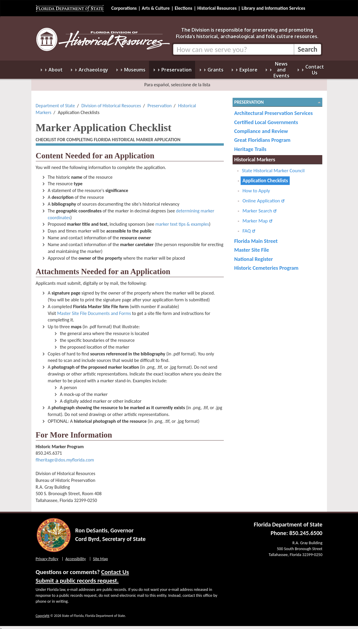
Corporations (124, 8)
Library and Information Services (273, 8)
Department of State (55, 102)
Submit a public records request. (77, 577)
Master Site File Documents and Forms (94, 310)
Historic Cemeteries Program (266, 264)
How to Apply (256, 187)
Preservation (160, 102)
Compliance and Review (261, 127)
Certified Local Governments (266, 118)
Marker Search (257, 207)
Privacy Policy (47, 555)
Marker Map (255, 217)
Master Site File (251, 246)
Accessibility (75, 555)
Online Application (261, 197)
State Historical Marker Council (273, 167)
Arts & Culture (156, 8)
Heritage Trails (250, 145)
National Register (253, 255)
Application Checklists (265, 177)
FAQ (246, 227)
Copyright (43, 612)
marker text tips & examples (182, 220)
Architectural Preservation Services (273, 109)
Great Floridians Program (262, 136)
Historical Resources (216, 8)
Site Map (100, 555)
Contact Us (115, 568)
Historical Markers (254, 155)
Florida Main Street (256, 237)
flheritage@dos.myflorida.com (65, 456)
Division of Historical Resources (111, 102)
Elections (183, 8)
